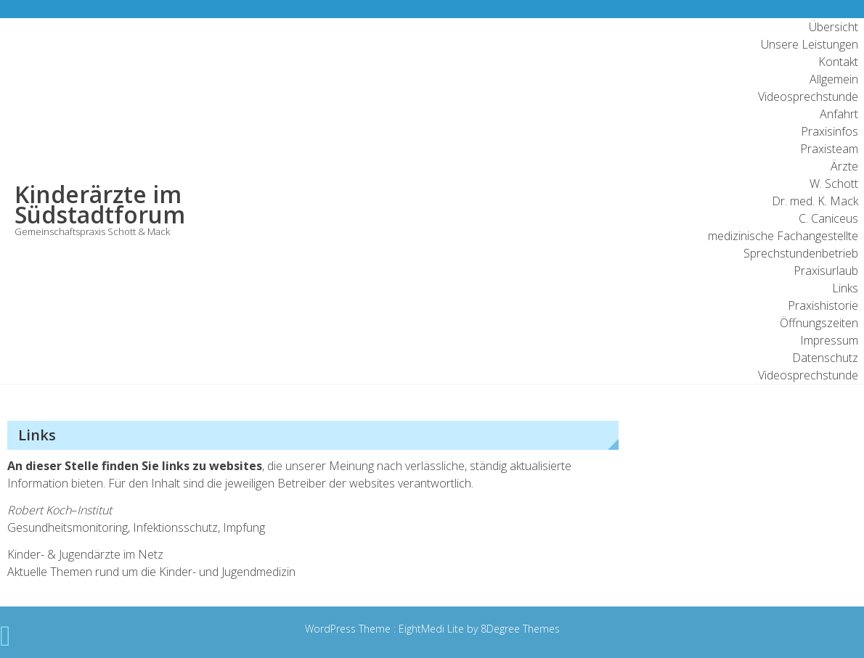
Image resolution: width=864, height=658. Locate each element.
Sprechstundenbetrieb (800, 253)
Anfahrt (839, 114)
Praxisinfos (829, 131)
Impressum (829, 340)
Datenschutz (825, 358)
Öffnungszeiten (819, 323)
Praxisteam (829, 149)
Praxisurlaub (826, 271)
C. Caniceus (828, 218)
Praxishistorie (823, 305)
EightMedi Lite (433, 629)
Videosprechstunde (808, 96)
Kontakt (838, 62)
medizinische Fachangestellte (783, 236)
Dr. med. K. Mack (815, 201)
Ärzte (844, 166)
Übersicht (833, 27)
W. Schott (834, 184)
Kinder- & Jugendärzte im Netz (85, 554)
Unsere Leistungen (809, 44)
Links (845, 288)
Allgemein (834, 79)
